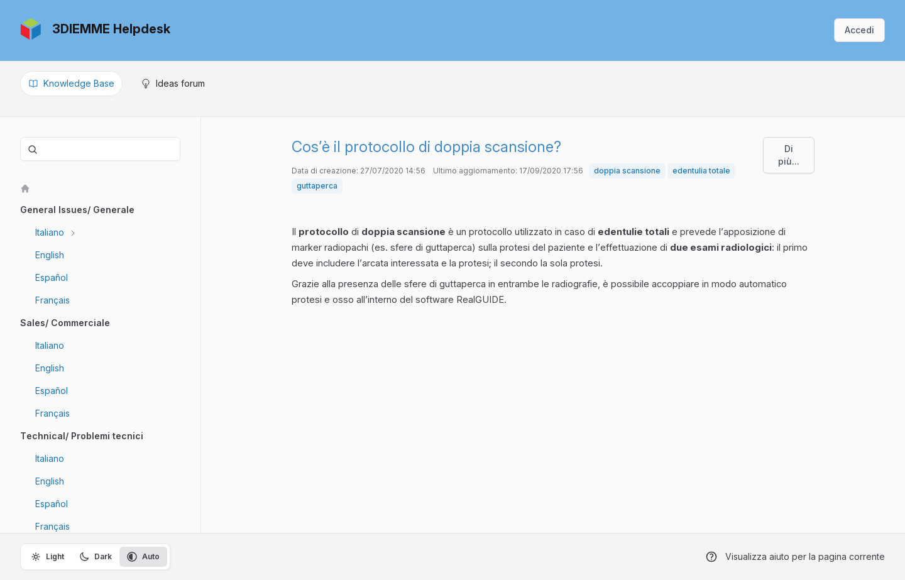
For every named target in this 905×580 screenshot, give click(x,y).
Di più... (788, 155)
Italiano (51, 232)
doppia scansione (627, 170)
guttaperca (317, 185)
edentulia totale (701, 170)
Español (51, 277)
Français (52, 300)
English (49, 254)
